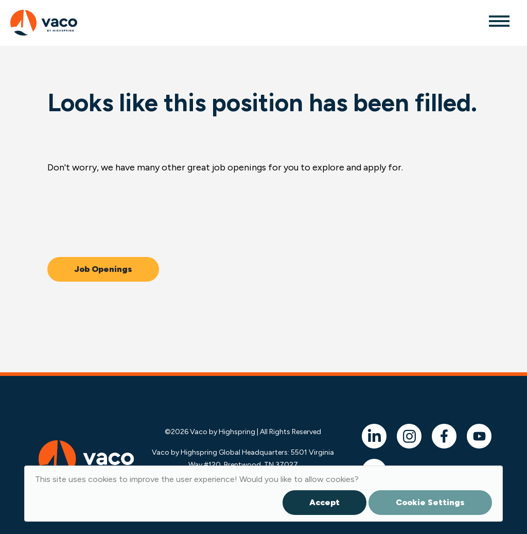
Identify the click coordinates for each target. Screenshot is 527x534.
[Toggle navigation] (499, 20)
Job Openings (103, 269)
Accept (324, 502)
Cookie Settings (430, 502)
